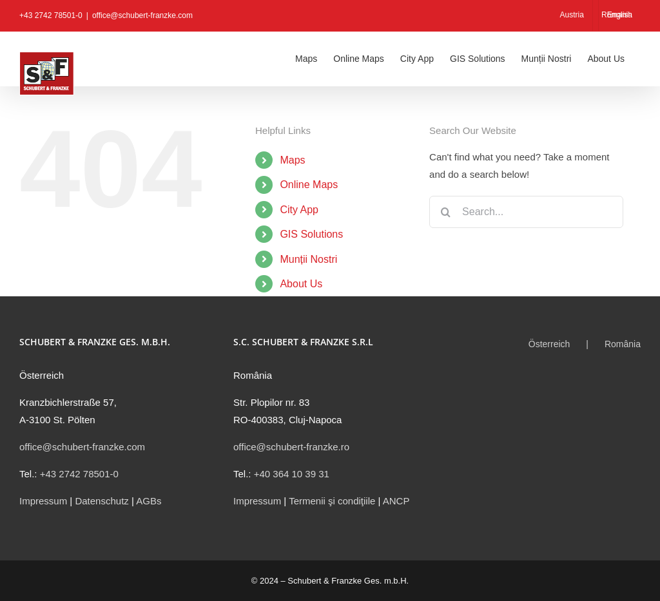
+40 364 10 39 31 (291, 473)
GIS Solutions (311, 234)
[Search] (445, 212)
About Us (301, 283)
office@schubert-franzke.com (142, 15)
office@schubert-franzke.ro (291, 446)
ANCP (396, 500)
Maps (292, 160)
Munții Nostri (308, 259)
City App (299, 209)
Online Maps (309, 184)
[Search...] (526, 212)
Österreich (549, 344)
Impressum (43, 500)
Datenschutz (101, 500)
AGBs (148, 500)
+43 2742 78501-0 (79, 473)
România (623, 344)
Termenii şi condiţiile (332, 500)
